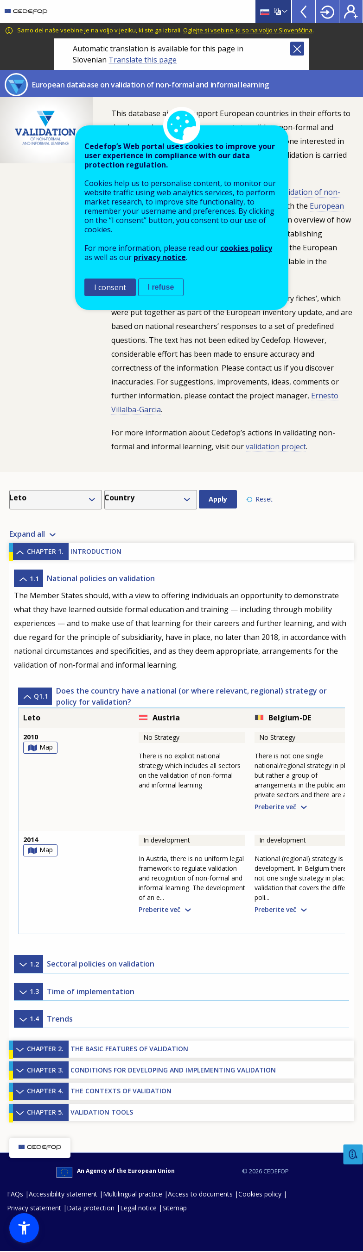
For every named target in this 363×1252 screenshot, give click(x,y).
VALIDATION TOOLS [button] (73, 1112)
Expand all (27, 534)
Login (327, 11)
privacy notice (160, 257)
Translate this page (142, 60)
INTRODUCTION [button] (67, 551)
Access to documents (200, 1194)
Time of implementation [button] (74, 991)
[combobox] (57, 499)
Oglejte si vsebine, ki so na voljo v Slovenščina (247, 30)
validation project (276, 446)
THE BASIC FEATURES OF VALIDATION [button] (100, 1049)
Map (46, 747)
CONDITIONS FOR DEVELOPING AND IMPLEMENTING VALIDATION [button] (144, 1070)
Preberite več (275, 806)
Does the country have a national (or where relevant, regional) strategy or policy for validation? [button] (172, 696)
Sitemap (174, 1208)
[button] (24, 1228)
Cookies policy (259, 1194)
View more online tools (303, 11)
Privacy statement (34, 1208)
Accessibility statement (63, 1194)
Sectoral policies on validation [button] (84, 964)
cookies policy (246, 248)
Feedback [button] (353, 1155)
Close (297, 49)
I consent (110, 287)
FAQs (15, 1194)
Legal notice (138, 1208)
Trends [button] (43, 1019)
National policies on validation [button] (84, 579)
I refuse (161, 287)
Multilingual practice (132, 1194)
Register (351, 11)
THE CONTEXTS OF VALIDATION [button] (92, 1091)
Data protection (91, 1208)
